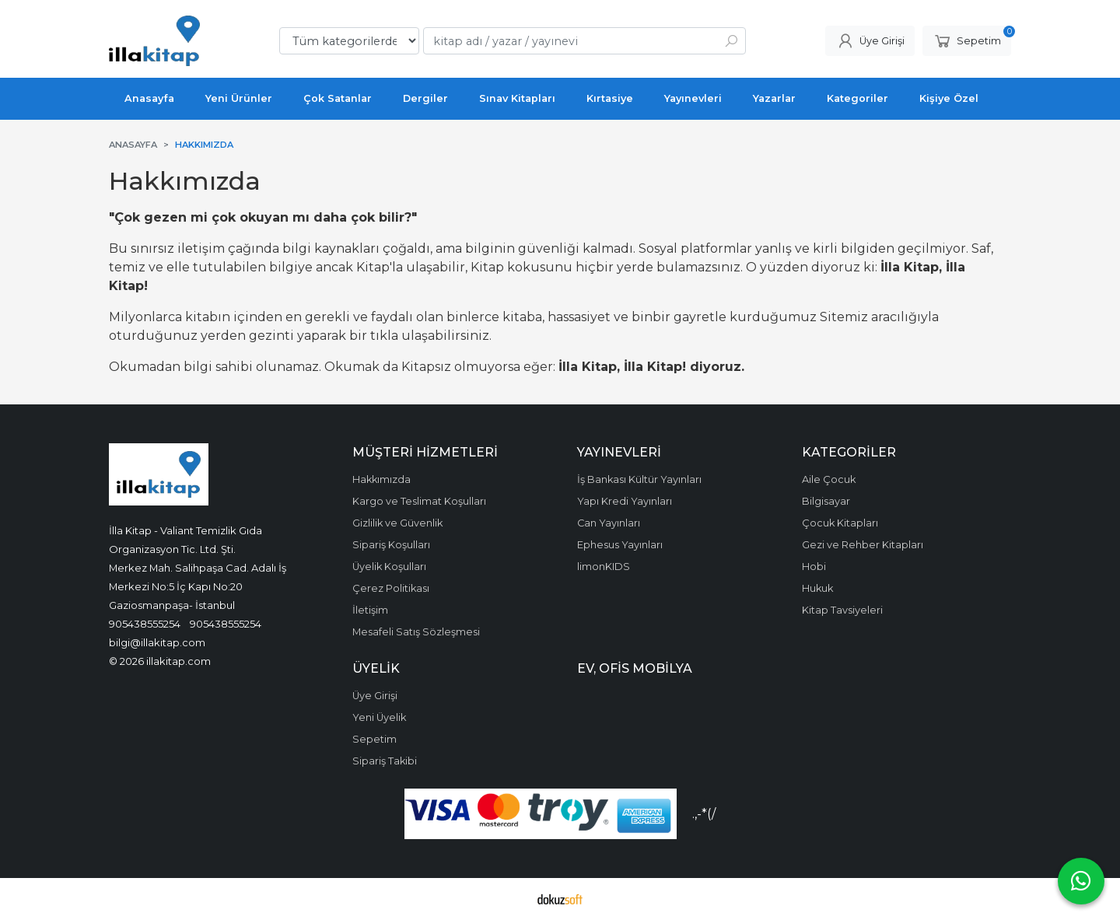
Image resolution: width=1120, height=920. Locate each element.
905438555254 (144, 623)
